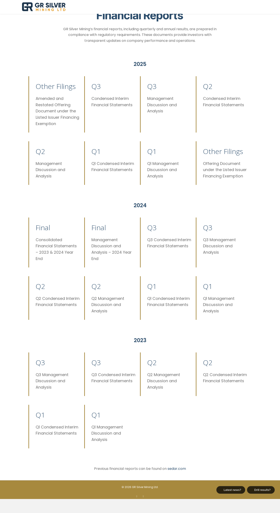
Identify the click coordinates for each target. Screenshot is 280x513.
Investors (211, 7)
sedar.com (177, 482)
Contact (249, 7)
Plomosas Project (181, 7)
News (230, 7)
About (153, 7)
